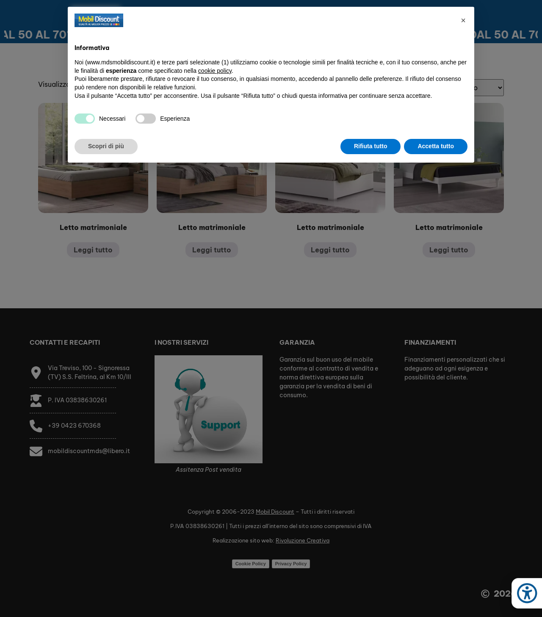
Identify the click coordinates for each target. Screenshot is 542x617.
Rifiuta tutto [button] (370, 146)
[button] (463, 20)
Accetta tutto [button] (436, 146)
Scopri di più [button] (106, 146)
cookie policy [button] (215, 70)
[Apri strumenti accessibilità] (527, 593)
